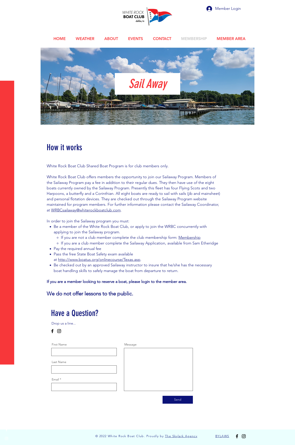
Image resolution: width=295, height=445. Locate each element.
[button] (7, 6)
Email (55, 379)
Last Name (59, 361)
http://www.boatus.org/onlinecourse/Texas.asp (99, 259)
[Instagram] (59, 331)
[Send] (178, 400)
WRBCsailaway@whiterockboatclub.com (86, 210)
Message (130, 344)
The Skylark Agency (181, 436)
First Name (59, 344)
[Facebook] (52, 331)
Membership (189, 237)
